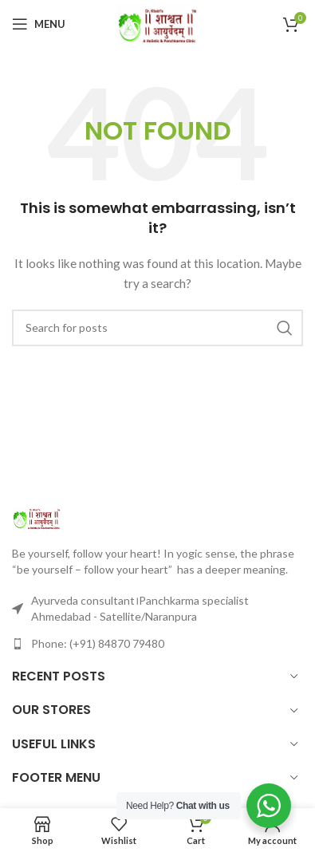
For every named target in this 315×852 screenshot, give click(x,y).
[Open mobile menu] (38, 24)
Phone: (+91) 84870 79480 (97, 643)
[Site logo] (157, 23)
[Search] (157, 328)
